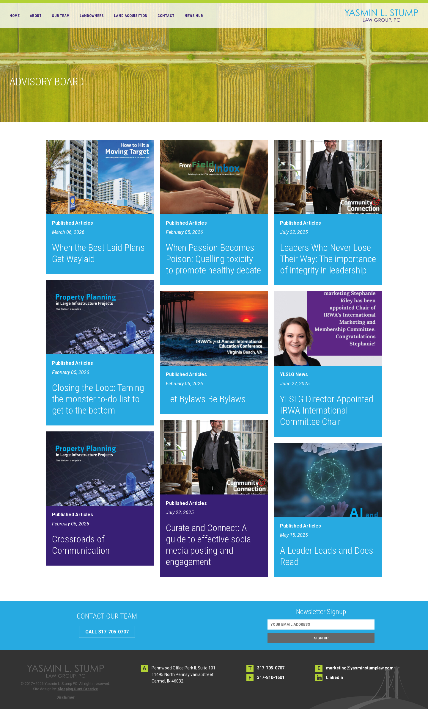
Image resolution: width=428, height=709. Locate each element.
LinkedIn (334, 677)
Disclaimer (65, 697)
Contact (166, 15)
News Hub (194, 15)
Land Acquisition (130, 15)
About (36, 15)
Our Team (60, 15)
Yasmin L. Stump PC (381, 15)
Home (15, 15)
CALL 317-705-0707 (107, 632)
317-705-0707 (270, 668)
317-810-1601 (270, 677)
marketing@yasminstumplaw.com (360, 668)
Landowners (92, 15)
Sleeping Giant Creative (78, 689)
